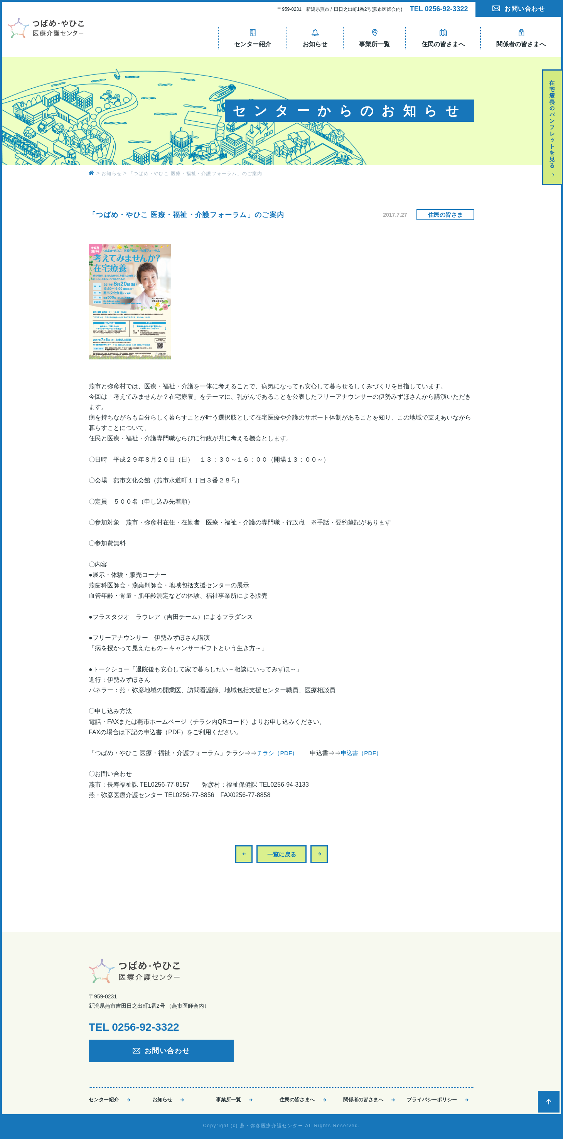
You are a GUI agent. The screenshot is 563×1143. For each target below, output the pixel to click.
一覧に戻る (281, 854)
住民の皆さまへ (297, 1102)
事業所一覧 (228, 1102)
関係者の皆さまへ (363, 1102)
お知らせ (162, 1102)
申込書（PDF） (364, 753)
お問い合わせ (524, 8)
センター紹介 (104, 1102)
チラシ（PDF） (278, 753)
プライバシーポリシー (432, 1102)
